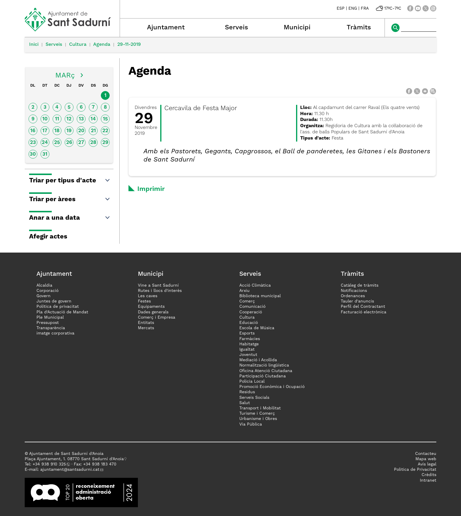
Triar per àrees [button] (70, 199)
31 (44, 154)
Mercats (146, 328)
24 (45, 142)
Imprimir (151, 189)
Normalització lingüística (264, 365)
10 (45, 119)
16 (32, 130)
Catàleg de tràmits (359, 285)
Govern (43, 296)
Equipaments (151, 307)
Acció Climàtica (255, 285)
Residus (247, 392)
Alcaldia (44, 285)
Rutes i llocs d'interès (160, 291)
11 (57, 119)
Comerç (247, 301)
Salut (244, 403)
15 (105, 119)
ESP (341, 8)
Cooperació (250, 312)
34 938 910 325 (50, 464)
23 (33, 142)
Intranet (428, 480)
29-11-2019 (129, 44)
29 (105, 142)
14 (93, 119)
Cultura (77, 44)
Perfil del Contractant (363, 307)
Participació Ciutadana (262, 376)
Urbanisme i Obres (258, 419)
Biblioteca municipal (260, 296)
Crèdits (429, 475)
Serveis (236, 27)
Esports (247, 333)
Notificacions (354, 291)
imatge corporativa (55, 333)
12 (68, 119)
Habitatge (249, 344)
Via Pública (250, 424)
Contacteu (425, 454)
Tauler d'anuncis (357, 301)
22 (105, 130)
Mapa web (425, 459)
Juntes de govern (53, 301)
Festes (144, 301)
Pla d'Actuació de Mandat (62, 312)
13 (81, 119)
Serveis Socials (254, 398)
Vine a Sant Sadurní (158, 285)
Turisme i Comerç (257, 413)
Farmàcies (249, 339)
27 (81, 142)
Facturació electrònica (363, 312)
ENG (352, 8)
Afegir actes (48, 236)
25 (57, 142)
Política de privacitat (57, 307)
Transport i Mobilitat (260, 408)
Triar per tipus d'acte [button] (70, 180)
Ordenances (353, 296)
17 (44, 130)
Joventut (248, 355)
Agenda (101, 44)
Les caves (147, 296)
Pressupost (47, 323)
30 (33, 154)
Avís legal (427, 464)
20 (81, 130)
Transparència (50, 328)
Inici (34, 44)
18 (57, 130)
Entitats (146, 323)
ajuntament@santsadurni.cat (69, 470)
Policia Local (252, 381)
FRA (365, 8)
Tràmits (359, 27)
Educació (248, 323)
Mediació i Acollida (258, 360)
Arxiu (244, 291)
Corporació (47, 291)
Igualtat (247, 349)
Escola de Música (256, 328)
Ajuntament (166, 27)
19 (68, 130)
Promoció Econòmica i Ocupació (272, 387)
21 (93, 130)
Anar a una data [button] (70, 218)
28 (93, 142)
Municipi (297, 27)
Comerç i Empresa (156, 317)
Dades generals (153, 312)
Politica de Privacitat (415, 470)
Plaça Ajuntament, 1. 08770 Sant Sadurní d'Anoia (74, 459)
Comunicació (252, 307)
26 (69, 142)
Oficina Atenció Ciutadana (265, 371)
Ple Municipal (50, 317)
